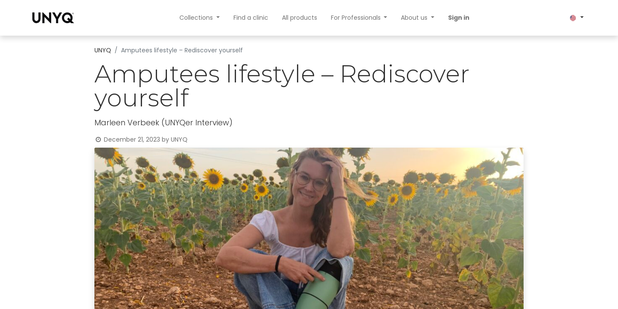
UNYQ (102, 50)
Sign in (459, 17)
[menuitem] (251, 17)
